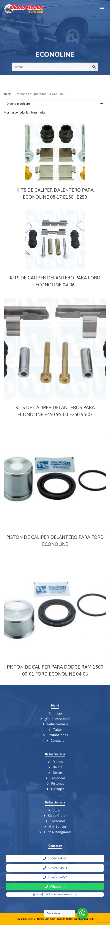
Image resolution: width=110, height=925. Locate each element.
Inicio (8, 94)
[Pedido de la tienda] (55, 104)
